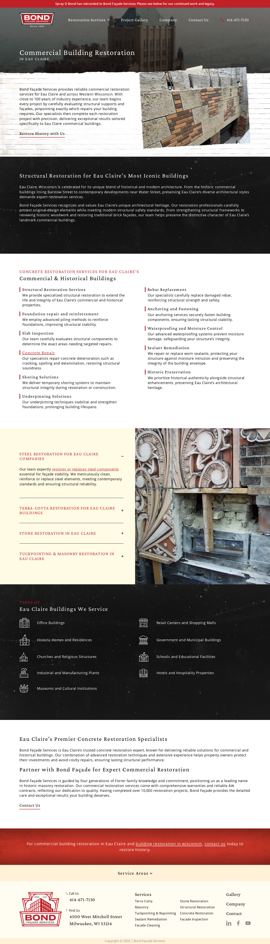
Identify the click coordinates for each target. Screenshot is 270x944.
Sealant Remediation (151, 919)
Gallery (233, 894)
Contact (234, 913)
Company (168, 19)
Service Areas (135, 873)
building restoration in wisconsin (169, 843)
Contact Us (199, 19)
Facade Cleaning (147, 925)
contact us (215, 843)
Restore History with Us (42, 133)
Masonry (141, 907)
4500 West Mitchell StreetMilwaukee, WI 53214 (95, 920)
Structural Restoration (197, 907)
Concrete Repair (38, 352)
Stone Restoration (194, 901)
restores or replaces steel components (85, 469)
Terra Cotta (143, 901)
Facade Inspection (194, 919)
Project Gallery (134, 19)
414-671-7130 (234, 19)
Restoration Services (88, 19)
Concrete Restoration (197, 913)
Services (143, 894)
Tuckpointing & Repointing (155, 913)
